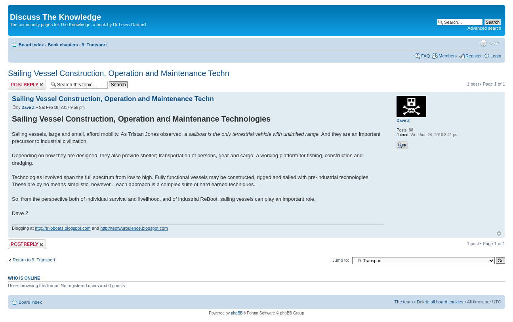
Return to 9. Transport (34, 259)
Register (473, 55)
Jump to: (340, 260)
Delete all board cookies (440, 301)
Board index (31, 44)
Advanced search (484, 28)
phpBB (237, 313)
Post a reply (27, 85)
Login (495, 55)
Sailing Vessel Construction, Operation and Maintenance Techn (118, 73)
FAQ (425, 55)
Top (499, 233)
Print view (483, 43)
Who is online (24, 278)
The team (404, 301)
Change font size (495, 43)
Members (448, 55)
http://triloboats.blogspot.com (63, 228)
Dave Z (27, 107)
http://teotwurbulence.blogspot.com (134, 228)
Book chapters (63, 44)
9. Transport (94, 44)
